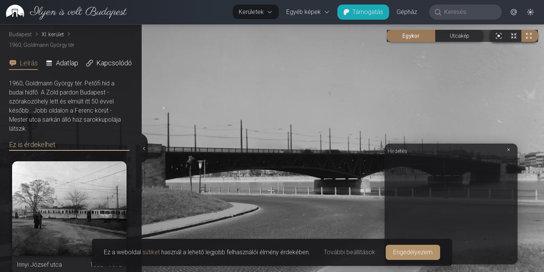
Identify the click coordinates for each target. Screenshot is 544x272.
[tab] (25, 63)
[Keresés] (469, 12)
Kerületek (256, 11)
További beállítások (349, 252)
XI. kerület (53, 34)
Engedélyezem (413, 252)
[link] (63, 12)
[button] (513, 12)
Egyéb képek (308, 11)
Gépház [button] (407, 11)
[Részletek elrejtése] (143, 148)
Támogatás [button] (363, 11)
